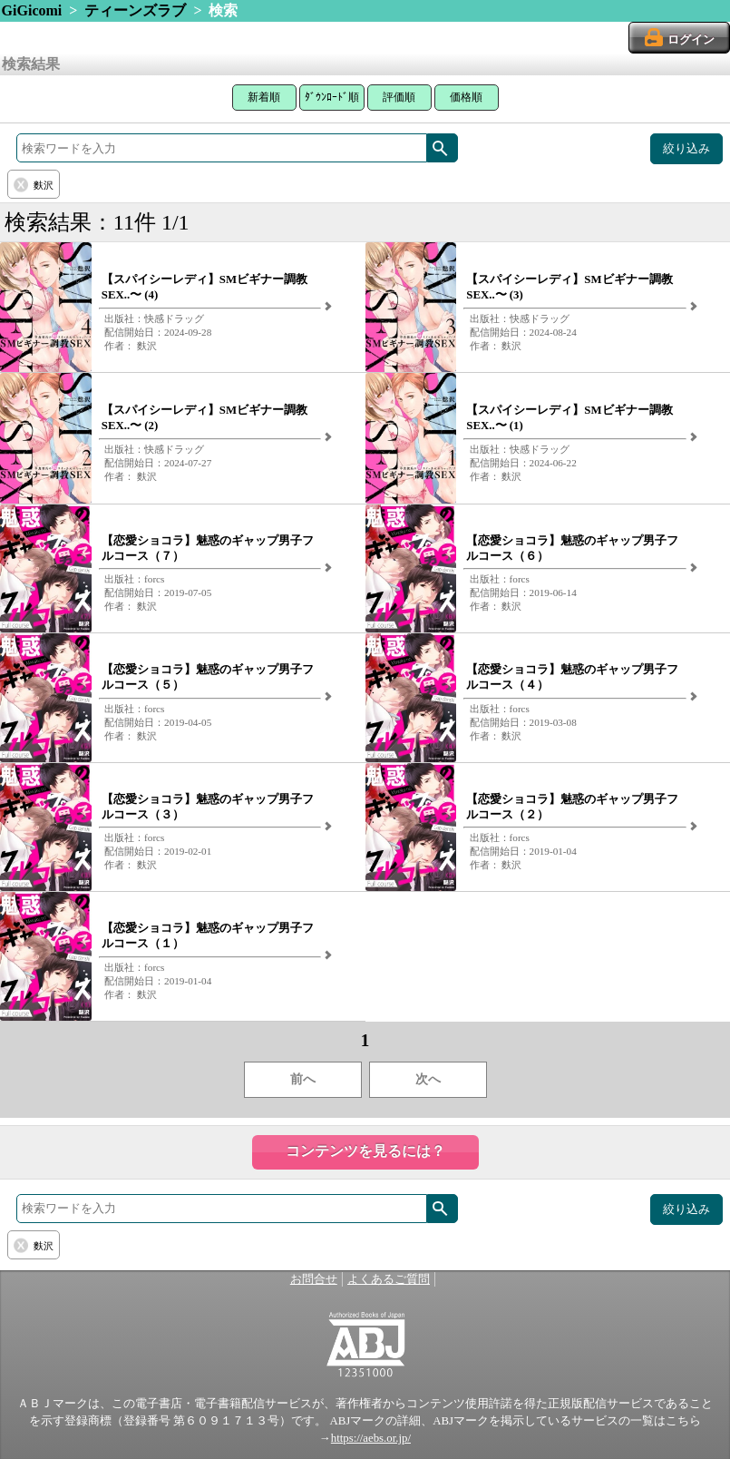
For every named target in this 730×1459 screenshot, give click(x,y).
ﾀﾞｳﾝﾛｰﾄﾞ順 (332, 97)
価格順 (466, 97)
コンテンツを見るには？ (365, 1151)
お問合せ (313, 1279)
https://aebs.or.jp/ (371, 1438)
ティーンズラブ (135, 10)
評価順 (399, 97)
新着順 (264, 97)
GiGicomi (32, 10)
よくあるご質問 (388, 1279)
